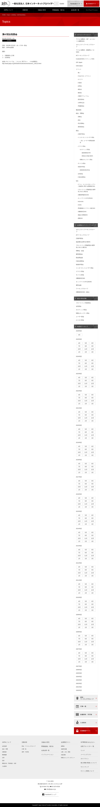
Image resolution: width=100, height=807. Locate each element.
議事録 (62, 746)
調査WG (80, 218)
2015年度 (79, 511)
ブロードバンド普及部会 (83, 303)
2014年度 (79, 528)
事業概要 (4, 754)
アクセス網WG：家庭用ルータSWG (85, 51)
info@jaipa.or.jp (51, 789)
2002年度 (79, 683)
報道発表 (78, 110)
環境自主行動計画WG (87, 156)
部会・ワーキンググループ (29, 746)
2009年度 (79, 614)
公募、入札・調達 (65, 752)
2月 (86, 352)
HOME (4, 15)
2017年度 (79, 477)
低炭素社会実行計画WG (83, 242)
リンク (83, 750)
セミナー (80, 79)
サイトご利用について (87, 771)
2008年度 (79, 632)
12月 (92, 349)
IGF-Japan (79, 62)
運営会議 (78, 285)
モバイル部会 (81, 163)
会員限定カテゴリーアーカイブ (86, 225)
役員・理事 (5, 749)
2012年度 (79, 563)
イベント (78, 69)
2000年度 (79, 690)
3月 (92, 352)
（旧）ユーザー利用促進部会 (87, 141)
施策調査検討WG (86, 152)
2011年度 (79, 580)
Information (79, 66)
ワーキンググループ (82, 288)
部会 (77, 130)
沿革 (3, 757)
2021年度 (79, 408)
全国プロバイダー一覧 (87, 746)
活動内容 (25, 10)
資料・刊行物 (25, 752)
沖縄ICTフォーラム (83, 96)
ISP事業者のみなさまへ (88, 742)
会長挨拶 (4, 746)
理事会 (80, 116)
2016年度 (79, 494)
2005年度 (79, 673)
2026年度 (79, 331)
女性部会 (13, 15)
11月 (85, 349)
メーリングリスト (86, 754)
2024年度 (79, 356)
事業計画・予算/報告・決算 (9, 763)
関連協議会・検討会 (58, 10)
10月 (79, 349)
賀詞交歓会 (81, 99)
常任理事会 (81, 123)
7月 (79, 346)
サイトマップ (85, 767)
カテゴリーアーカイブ (84, 34)
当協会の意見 (42, 10)
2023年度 (79, 373)
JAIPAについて (8, 10)
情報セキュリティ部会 (86, 159)
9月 (92, 346)
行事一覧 (24, 749)
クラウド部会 (81, 146)
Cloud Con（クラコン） (84, 76)
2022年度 (79, 391)
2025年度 (79, 339)
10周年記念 (81, 102)
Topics (8, 15)
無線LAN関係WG (83, 215)
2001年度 (79, 687)
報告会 (80, 89)
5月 (86, 343)
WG (77, 181)
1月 (79, 352)
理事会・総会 (80, 251)
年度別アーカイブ (82, 326)
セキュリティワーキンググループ (85, 45)
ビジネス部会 (80, 320)
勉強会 (80, 92)
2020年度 (79, 425)
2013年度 (79, 546)
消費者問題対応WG (83, 195)
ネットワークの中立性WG (85, 198)
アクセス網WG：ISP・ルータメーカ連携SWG (85, 40)
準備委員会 (81, 106)
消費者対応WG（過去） (83, 292)
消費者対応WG (82, 211)
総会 (79, 120)
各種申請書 (64, 749)
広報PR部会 (81, 134)
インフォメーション (92, 10)
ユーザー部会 (80, 316)
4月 (79, 335)
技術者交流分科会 (85, 170)
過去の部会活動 (81, 298)
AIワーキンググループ (82, 55)
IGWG (80, 205)
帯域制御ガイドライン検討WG (86, 208)
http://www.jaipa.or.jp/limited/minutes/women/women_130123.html (21, 63)
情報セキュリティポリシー (68, 757)
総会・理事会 (80, 113)
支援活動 (63, 754)
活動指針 (4, 752)
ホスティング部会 (85, 149)
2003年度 (79, 680)
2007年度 (79, 649)
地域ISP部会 (81, 166)
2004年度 (79, 676)
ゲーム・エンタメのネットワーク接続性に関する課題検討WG (86, 185)
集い (79, 72)
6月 (92, 343)
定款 (3, 760)
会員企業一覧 (75, 10)
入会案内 (4, 766)
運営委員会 (81, 126)
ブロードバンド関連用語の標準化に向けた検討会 (86, 190)
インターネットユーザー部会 (86, 137)
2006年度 (79, 669)
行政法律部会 (81, 177)
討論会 (80, 82)
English (62, 3)
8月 (86, 346)
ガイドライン (85, 758)
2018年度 (79, 459)
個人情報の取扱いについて (89, 762)
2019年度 (79, 442)
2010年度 (79, 597)
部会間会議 (79, 257)
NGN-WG (80, 201)
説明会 (80, 86)
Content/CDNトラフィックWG (85, 59)
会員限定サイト (65, 742)
